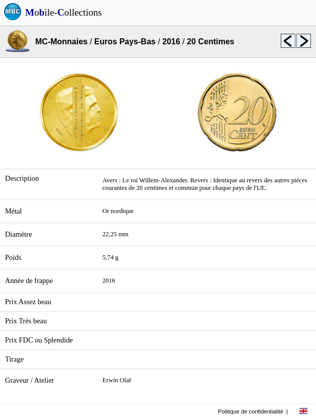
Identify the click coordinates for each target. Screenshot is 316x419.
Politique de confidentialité (250, 411)
